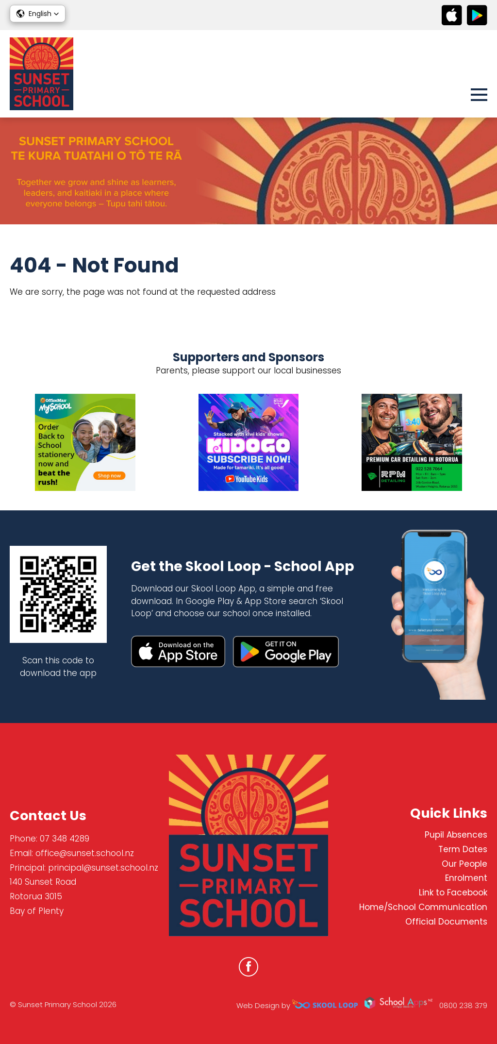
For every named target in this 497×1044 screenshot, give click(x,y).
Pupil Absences (456, 835)
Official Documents (446, 921)
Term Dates (462, 849)
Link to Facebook (453, 892)
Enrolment (466, 878)
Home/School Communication (423, 907)
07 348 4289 (64, 838)
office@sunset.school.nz (84, 853)
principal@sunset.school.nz (103, 868)
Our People (464, 864)
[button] (37, 13)
